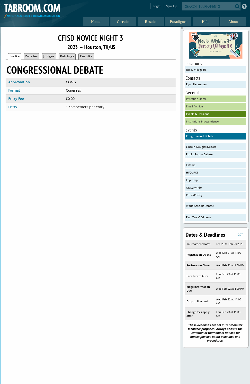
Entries (31, 56)
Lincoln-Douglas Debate (201, 146)
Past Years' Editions (198, 217)
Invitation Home (196, 99)
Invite (14, 56)
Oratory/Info (194, 187)
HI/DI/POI (192, 172)
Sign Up (171, 6)
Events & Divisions (197, 114)
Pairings (67, 56)
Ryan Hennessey (196, 84)
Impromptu (193, 180)
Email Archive (194, 106)
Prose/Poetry (194, 195)
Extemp (191, 165)
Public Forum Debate (199, 154)
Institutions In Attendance (202, 121)
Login (157, 6)
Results (86, 56)
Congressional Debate (200, 136)
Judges (48, 56)
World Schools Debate (200, 206)
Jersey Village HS (196, 69)
